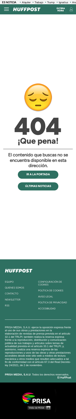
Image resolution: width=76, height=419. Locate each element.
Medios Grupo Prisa (38, 407)
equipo (9, 281)
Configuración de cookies (50, 283)
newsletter (12, 299)
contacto (11, 293)
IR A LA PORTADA (38, 174)
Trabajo (39, 2)
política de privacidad (52, 302)
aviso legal (45, 296)
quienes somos (14, 287)
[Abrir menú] (6, 9)
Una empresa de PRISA (38, 398)
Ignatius (63, 2)
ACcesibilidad (47, 308)
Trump (51, 2)
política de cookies (50, 290)
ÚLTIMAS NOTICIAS (38, 186)
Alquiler (26, 2)
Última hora (61, 9)
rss (7, 305)
